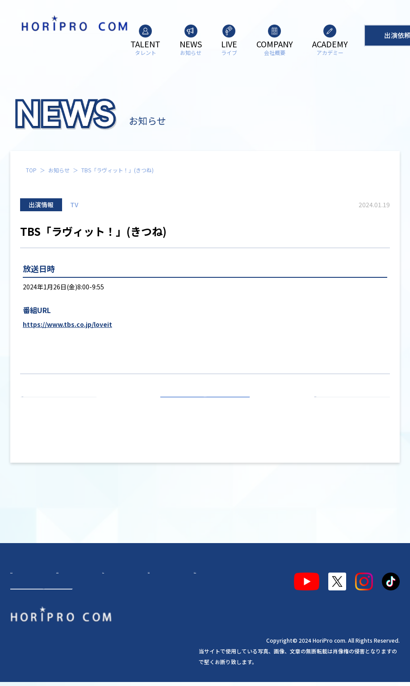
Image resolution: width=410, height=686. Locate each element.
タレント (31, 578)
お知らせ (59, 170)
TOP (31, 170)
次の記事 (348, 407)
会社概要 (136, 578)
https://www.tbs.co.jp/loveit (67, 324)
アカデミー (177, 578)
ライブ (102, 578)
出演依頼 (43, 610)
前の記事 (62, 407)
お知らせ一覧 (205, 407)
